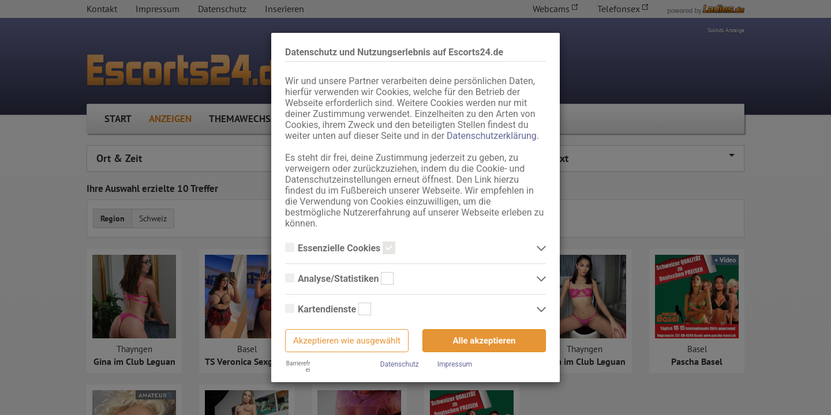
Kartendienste (328, 309)
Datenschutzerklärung (492, 135)
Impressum (454, 364)
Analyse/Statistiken (339, 279)
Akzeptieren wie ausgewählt (346, 340)
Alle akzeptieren (484, 340)
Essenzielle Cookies (340, 248)
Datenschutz (399, 364)
